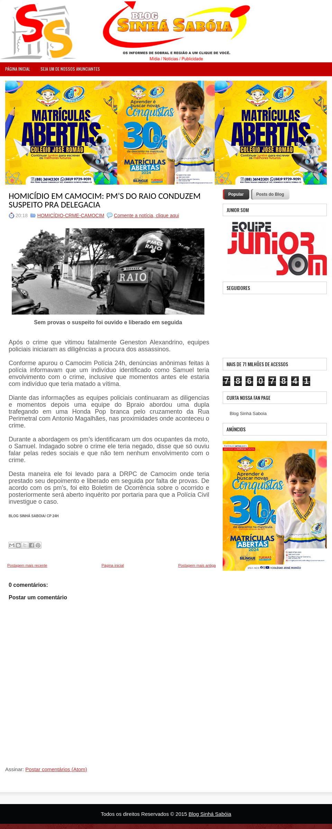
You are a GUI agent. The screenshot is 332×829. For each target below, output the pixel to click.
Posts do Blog (270, 194)
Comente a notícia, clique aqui (146, 215)
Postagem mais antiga (197, 565)
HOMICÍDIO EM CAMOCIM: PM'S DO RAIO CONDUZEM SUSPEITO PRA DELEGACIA (105, 200)
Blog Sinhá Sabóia (209, 814)
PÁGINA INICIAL (17, 69)
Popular (236, 194)
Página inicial (112, 565)
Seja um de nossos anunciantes (70, 69)
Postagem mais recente (27, 565)
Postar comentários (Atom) (56, 769)
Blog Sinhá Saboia (248, 413)
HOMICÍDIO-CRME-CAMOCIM (70, 215)
